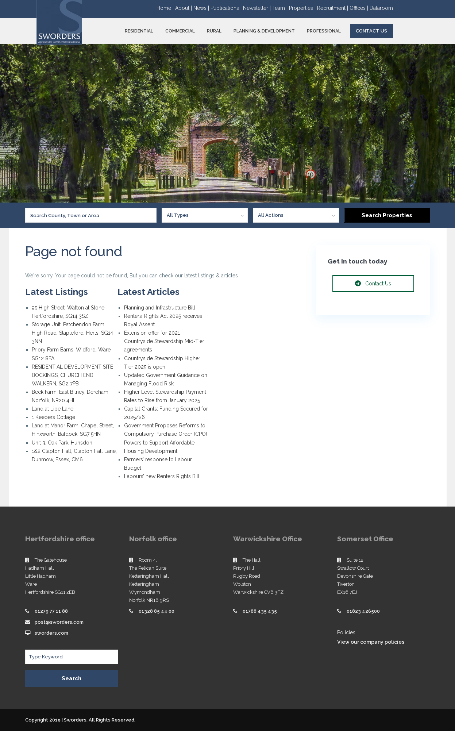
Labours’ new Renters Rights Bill (162, 476)
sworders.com (51, 633)
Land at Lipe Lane (52, 409)
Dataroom (381, 8)
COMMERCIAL (180, 31)
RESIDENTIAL (139, 31)
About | (184, 8)
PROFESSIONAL (324, 31)
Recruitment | (333, 8)
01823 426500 (363, 611)
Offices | (360, 8)
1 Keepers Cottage (53, 417)
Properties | (303, 8)
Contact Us (371, 31)
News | (202, 8)
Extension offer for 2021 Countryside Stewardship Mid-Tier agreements (164, 341)
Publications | (227, 8)
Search (71, 678)
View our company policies (370, 642)
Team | (280, 8)
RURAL (214, 31)
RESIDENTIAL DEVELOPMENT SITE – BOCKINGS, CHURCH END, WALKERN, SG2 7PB (74, 375)
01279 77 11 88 (51, 611)
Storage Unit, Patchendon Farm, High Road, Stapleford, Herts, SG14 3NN (72, 333)
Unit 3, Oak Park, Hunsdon (62, 443)
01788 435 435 (260, 611)
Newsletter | (257, 8)
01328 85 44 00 (156, 611)
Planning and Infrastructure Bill (159, 308)
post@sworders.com (59, 622)
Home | (166, 8)
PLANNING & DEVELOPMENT (264, 31)
